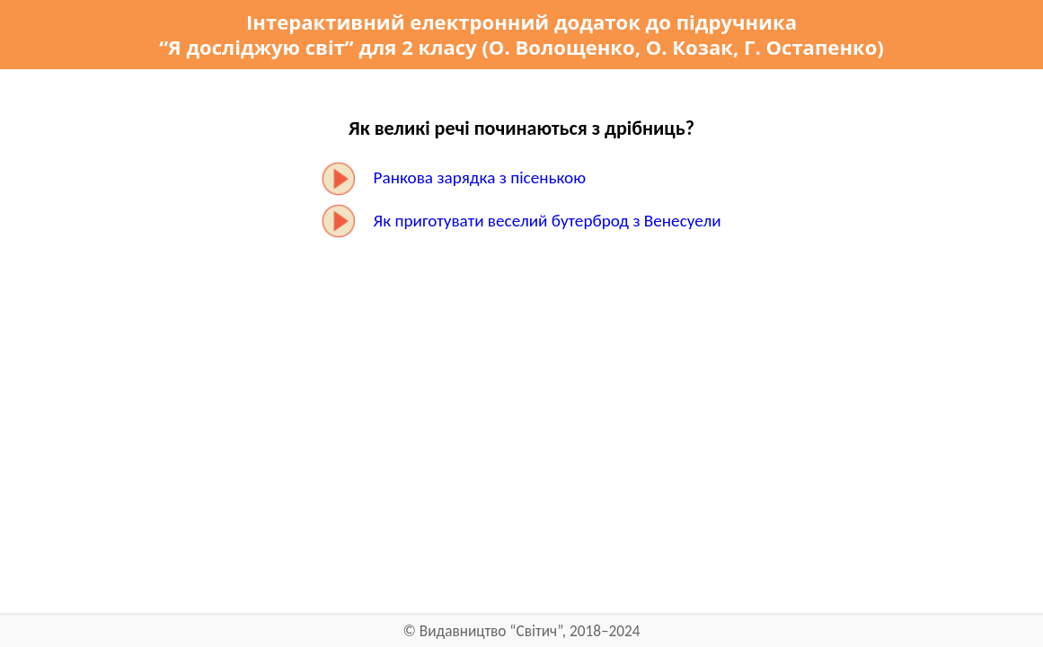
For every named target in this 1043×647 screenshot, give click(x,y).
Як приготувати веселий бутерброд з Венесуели (547, 220)
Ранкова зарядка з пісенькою (480, 177)
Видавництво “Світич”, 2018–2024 (530, 631)
